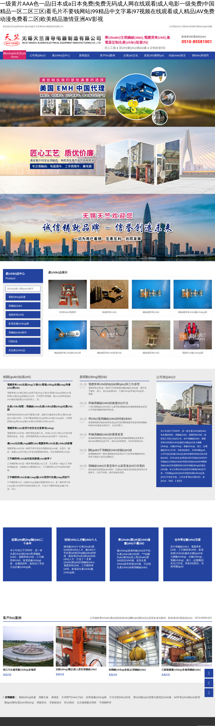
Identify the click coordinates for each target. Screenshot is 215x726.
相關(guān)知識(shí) (17, 377)
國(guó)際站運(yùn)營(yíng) (19, 702)
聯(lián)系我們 (189, 26)
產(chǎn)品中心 (61, 55)
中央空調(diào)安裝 (119, 697)
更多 (179, 481)
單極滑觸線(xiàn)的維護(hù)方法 (108, 403)
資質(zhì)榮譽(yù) (154, 55)
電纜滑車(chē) (16, 314)
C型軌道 (13, 341)
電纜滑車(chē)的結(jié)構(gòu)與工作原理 (114, 384)
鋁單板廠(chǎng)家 (96, 697)
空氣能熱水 (55, 702)
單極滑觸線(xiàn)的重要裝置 (105, 434)
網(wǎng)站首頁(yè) (14, 55)
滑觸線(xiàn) (15, 305)
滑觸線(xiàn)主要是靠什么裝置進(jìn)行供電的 (116, 465)
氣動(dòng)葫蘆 (27, 697)
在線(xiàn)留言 (177, 55)
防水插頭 (69, 702)
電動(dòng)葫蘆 (17, 297)
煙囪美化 (42, 702)
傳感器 (55, 697)
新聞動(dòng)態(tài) (93, 377)
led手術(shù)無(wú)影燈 (187, 697)
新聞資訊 (84, 55)
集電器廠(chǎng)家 (19, 323)
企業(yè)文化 (130, 55)
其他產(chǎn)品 (17, 350)
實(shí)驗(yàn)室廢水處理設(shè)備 (152, 697)
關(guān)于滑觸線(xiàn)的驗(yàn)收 (110, 450)
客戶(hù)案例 (107, 55)
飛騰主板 (43, 697)
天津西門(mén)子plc (72, 697)
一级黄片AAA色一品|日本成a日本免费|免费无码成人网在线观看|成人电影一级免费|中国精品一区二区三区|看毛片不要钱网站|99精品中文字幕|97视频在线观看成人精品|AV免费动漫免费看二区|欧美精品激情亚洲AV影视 (107, 11)
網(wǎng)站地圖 (204, 26)
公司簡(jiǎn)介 (175, 26)
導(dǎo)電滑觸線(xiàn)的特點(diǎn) (110, 418)
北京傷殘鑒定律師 (86, 702)
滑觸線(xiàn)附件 (18, 332)
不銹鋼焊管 (105, 702)
